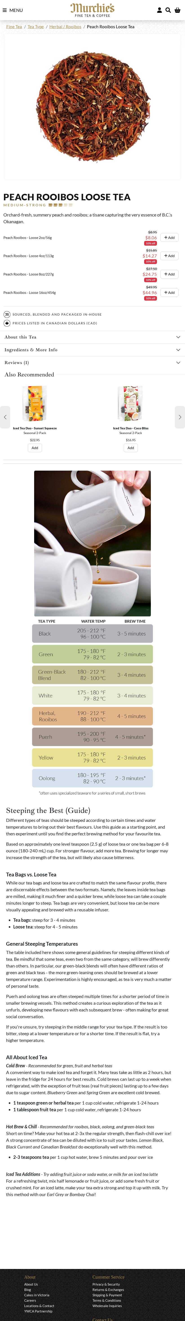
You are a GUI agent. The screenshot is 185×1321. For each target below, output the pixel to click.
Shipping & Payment (107, 1295)
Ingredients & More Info (30, 350)
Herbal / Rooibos (65, 26)
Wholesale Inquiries (107, 1306)
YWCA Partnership (38, 1311)
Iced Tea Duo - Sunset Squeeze (35, 428)
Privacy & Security (106, 1284)
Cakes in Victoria (36, 1295)
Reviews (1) (16, 362)
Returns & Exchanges (108, 1290)
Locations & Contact (39, 1306)
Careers (30, 1300)
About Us (31, 1284)
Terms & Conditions (106, 1300)
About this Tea (20, 337)
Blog (27, 1290)
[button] (5, 417)
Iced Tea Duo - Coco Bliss (130, 428)
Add (169, 237)
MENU (13, 10)
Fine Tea (14, 26)
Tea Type (36, 26)
